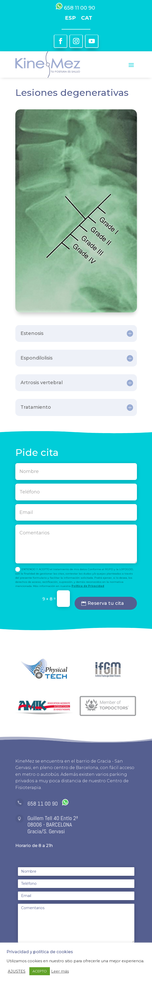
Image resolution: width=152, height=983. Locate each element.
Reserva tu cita (106, 603)
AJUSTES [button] (16, 971)
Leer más (60, 971)
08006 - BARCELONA (50, 824)
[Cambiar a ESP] (70, 17)
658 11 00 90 (48, 803)
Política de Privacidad (87, 586)
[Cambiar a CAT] (86, 17)
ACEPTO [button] (39, 971)
